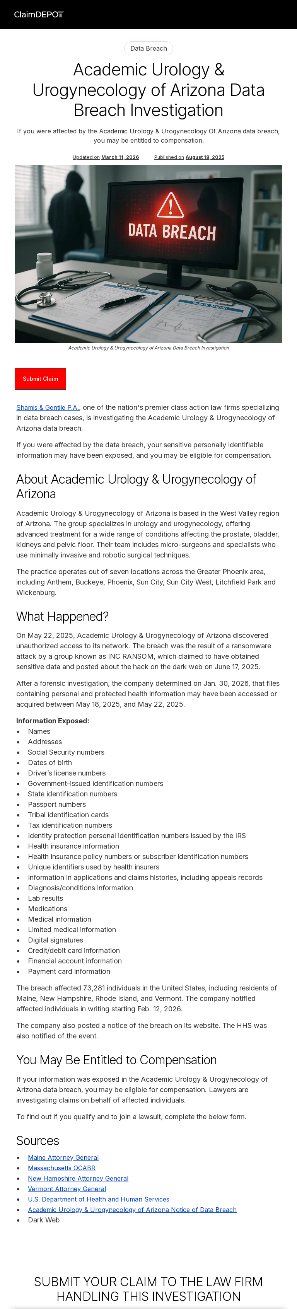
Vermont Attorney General (67, 1189)
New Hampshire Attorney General (78, 1178)
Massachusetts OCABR (62, 1168)
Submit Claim (40, 378)
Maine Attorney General (63, 1157)
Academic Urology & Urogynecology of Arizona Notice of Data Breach (132, 1210)
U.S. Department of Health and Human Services (98, 1199)
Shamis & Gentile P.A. (47, 407)
